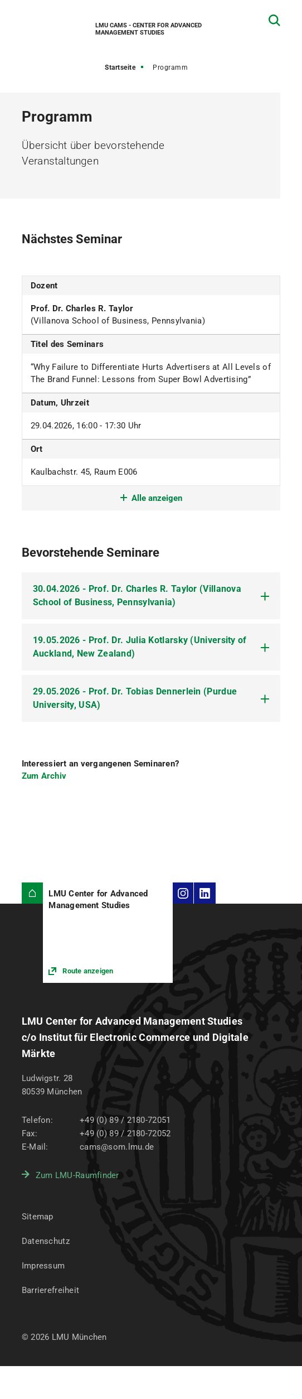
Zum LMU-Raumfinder (77, 1175)
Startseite (120, 67)
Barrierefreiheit (50, 1290)
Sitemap (37, 1217)
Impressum (43, 1266)
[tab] (151, 595)
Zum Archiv (44, 776)
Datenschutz (46, 1241)
